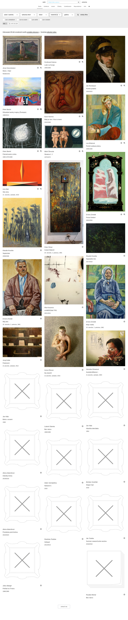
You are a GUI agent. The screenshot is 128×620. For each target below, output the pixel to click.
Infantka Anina (7, 479)
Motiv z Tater (7, 74)
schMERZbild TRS (50, 314)
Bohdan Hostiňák (92, 485)
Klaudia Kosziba (8, 254)
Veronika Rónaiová (92, 373)
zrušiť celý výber (13, 27)
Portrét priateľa (91, 92)
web (44, 5)
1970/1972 (47, 160)
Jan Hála (6, 420)
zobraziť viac (64, 610)
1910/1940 (47, 125)
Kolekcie (46, 9)
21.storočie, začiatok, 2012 (11, 369)
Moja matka (90, 328)
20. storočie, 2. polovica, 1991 (53, 256)
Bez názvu (47, 433)
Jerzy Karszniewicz (9, 71)
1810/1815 (89, 95)
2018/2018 (89, 547)
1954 (87, 434)
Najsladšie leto (91, 262)
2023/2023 (6, 538)
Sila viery (6, 195)
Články (59, 9)
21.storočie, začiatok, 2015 (52, 379)
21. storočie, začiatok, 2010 (11, 198)
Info (85, 9)
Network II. (48, 489)
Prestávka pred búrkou (10, 535)
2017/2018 (89, 265)
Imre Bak (6, 192)
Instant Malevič (49, 253)
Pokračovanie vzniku (9, 157)
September (6, 257)
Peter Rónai (48, 250)
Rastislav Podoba (50, 542)
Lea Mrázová (90, 146)
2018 (87, 491)
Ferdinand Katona (50, 65)
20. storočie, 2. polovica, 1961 (11, 327)
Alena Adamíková (8, 476)
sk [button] (115, 2)
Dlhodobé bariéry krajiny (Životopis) (14, 115)
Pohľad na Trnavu (9, 592)
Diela (39, 9)
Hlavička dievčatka (92, 432)
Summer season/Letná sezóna (96, 544)
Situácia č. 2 (48, 157)
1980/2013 (6, 118)
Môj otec (5, 325)
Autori (53, 9)
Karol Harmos (49, 120)
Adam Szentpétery (50, 486)
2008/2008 (6, 259)
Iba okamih (48, 376)
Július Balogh (7, 589)
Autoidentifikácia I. (92, 375)
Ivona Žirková (48, 373)
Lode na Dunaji (49, 68)
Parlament (6, 366)
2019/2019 (6, 482)
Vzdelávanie (67, 9)
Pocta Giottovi (90, 221)
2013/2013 (47, 548)
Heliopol (47, 545)
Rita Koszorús (49, 311)
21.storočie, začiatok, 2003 (94, 378)
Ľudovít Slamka (49, 430)
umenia (84, 5)
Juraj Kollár (6, 363)
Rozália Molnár (91, 598)
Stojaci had (90, 488)
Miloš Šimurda (49, 155)
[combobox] (63, 5)
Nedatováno (6, 77)
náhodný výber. (52, 35)
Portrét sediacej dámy (93, 149)
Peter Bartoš (7, 113)
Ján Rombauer (91, 89)
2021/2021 (47, 316)
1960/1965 (47, 435)
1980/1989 (6, 594)
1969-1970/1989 (7, 160)
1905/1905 (47, 71)
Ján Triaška (90, 542)
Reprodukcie (77, 9)
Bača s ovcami (7, 423)
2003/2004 (89, 223)
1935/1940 (89, 152)
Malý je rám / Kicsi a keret (53, 123)
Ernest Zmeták (91, 218)
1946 (4, 425)
